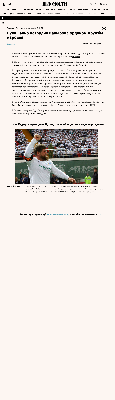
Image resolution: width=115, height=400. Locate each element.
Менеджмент (83, 9)
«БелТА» (84, 56)
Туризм (89, 14)
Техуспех (11, 14)
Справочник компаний (56, 14)
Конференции (39, 14)
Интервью (107, 9)
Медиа (38, 9)
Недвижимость (49, 9)
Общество (71, 9)
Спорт (29, 14)
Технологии (28, 9)
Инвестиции (17, 9)
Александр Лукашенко (48, 53)
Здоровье (21, 14)
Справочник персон (75, 14)
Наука (103, 14)
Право (96, 14)
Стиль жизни (95, 9)
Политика (61, 9)
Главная (12, 28)
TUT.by (94, 105)
